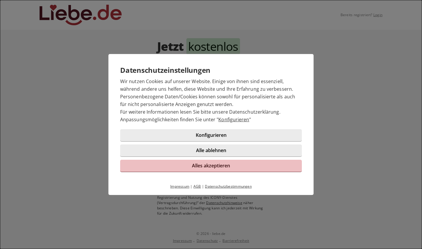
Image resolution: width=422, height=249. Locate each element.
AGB (197, 186)
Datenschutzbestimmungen (228, 186)
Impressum (179, 186)
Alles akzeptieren (211, 165)
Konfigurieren (233, 119)
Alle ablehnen (211, 150)
